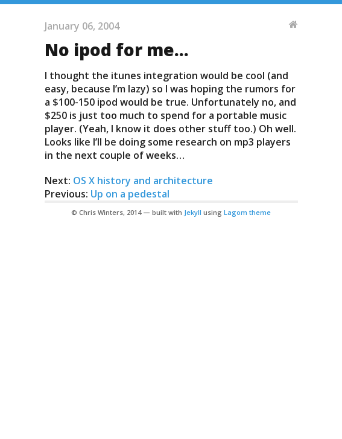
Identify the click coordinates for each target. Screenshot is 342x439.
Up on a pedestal (129, 193)
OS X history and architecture (143, 180)
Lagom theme (247, 212)
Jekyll (192, 212)
